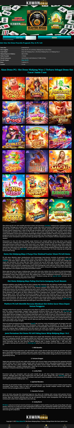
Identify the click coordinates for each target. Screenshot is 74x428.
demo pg (61, 375)
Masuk (54, 37)
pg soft (33, 323)
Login (9, 426)
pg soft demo (57, 276)
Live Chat (65, 426)
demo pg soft (32, 343)
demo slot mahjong (40, 286)
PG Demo (5, 405)
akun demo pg (67, 299)
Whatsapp (46, 426)
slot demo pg (67, 311)
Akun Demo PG (20, 421)
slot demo (47, 225)
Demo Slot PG (25, 60)
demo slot (23, 249)
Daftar (19, 38)
